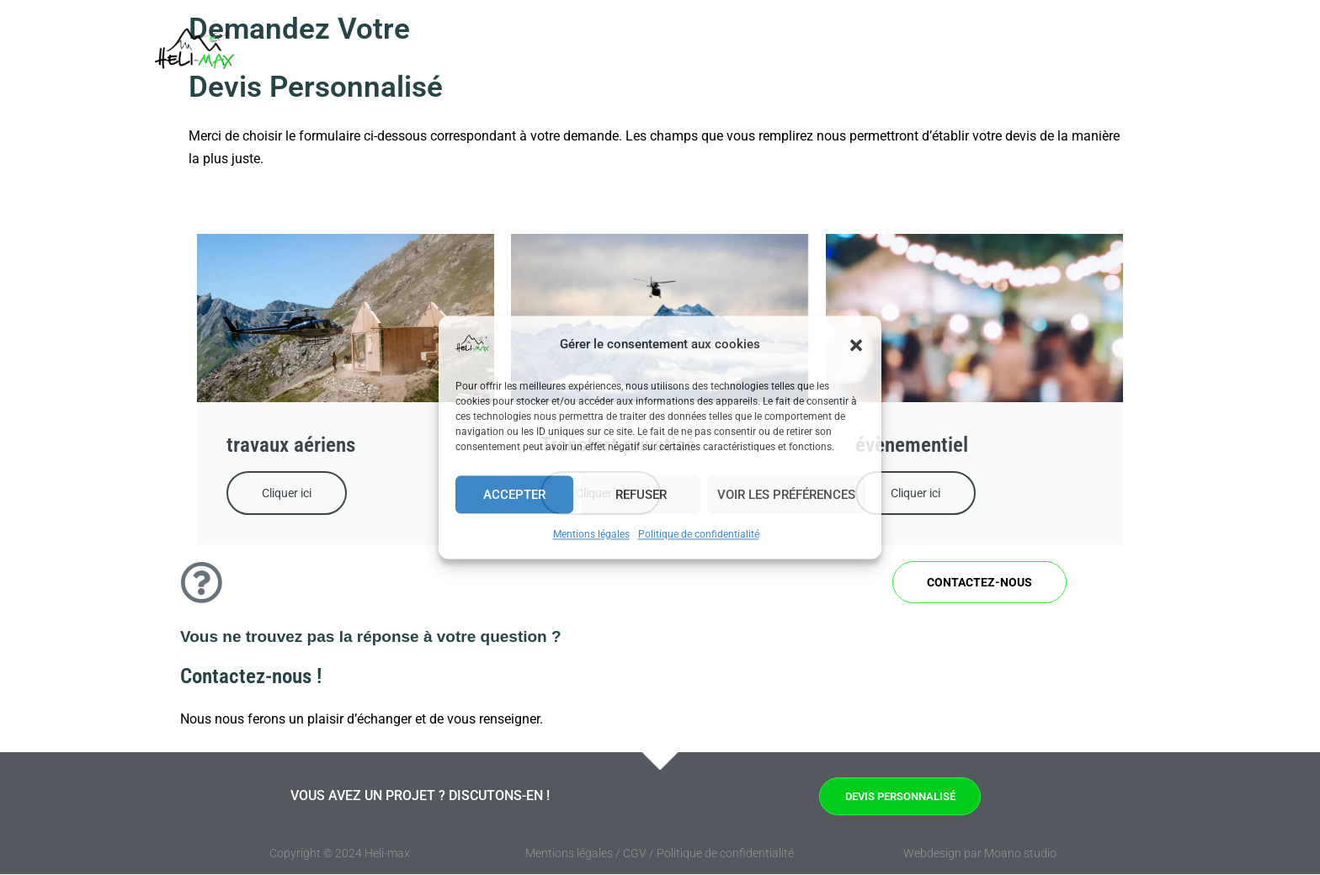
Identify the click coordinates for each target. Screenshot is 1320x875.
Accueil (660, 55)
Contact (1084, 55)
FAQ (941, 55)
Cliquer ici (286, 493)
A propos (1007, 55)
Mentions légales (591, 534)
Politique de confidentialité (698, 534)
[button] (856, 345)
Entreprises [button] (741, 55)
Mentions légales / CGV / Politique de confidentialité (659, 854)
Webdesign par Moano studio (980, 854)
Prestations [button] (852, 55)
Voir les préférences (786, 494)
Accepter (514, 494)
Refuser (641, 494)
